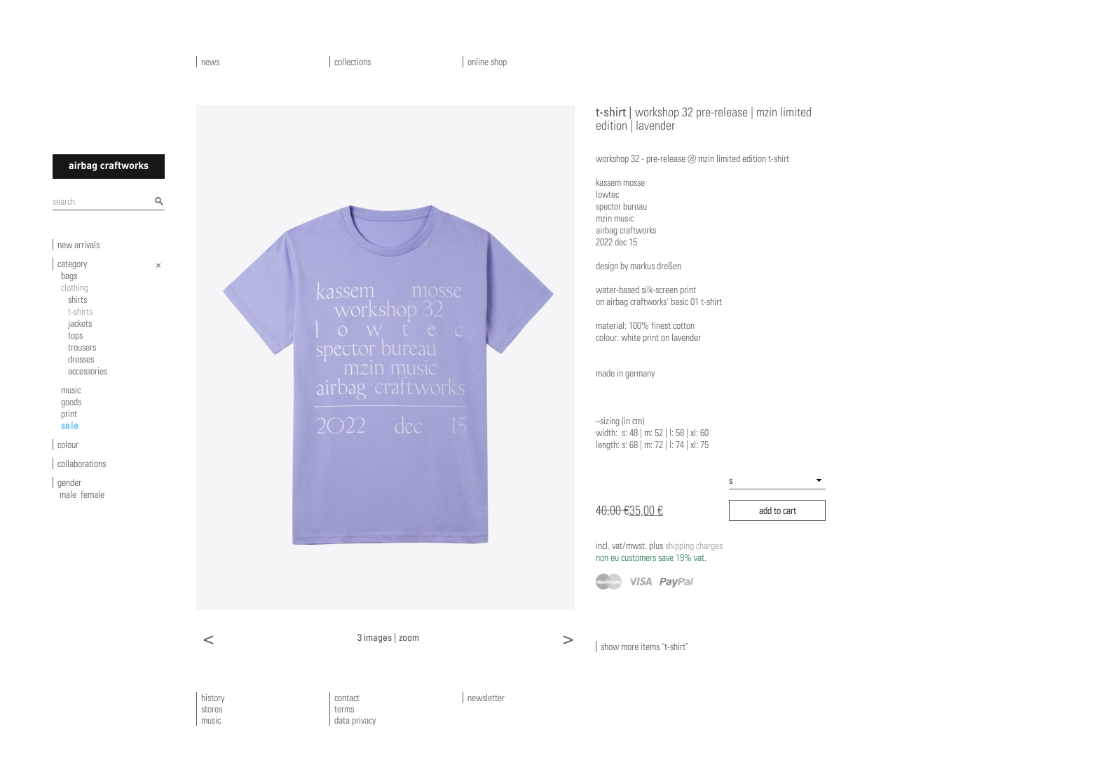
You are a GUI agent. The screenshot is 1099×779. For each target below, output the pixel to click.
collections (352, 61)
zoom (409, 637)
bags (69, 275)
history (212, 697)
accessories (87, 371)
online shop (487, 61)
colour (67, 444)
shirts (77, 299)
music (71, 389)
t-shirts (80, 311)
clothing (74, 287)
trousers (82, 347)
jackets (80, 323)
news (210, 61)
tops (75, 335)
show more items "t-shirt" (644, 646)
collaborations (81, 463)
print (69, 413)
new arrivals (78, 244)
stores (211, 708)
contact (347, 697)
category (72, 263)
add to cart (777, 510)
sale (70, 425)
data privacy (355, 720)
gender (69, 482)
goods (71, 401)
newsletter (486, 697)
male (68, 494)
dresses (81, 359)
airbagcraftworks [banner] (109, 166)
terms (344, 708)
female (92, 494)
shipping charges (659, 551)
